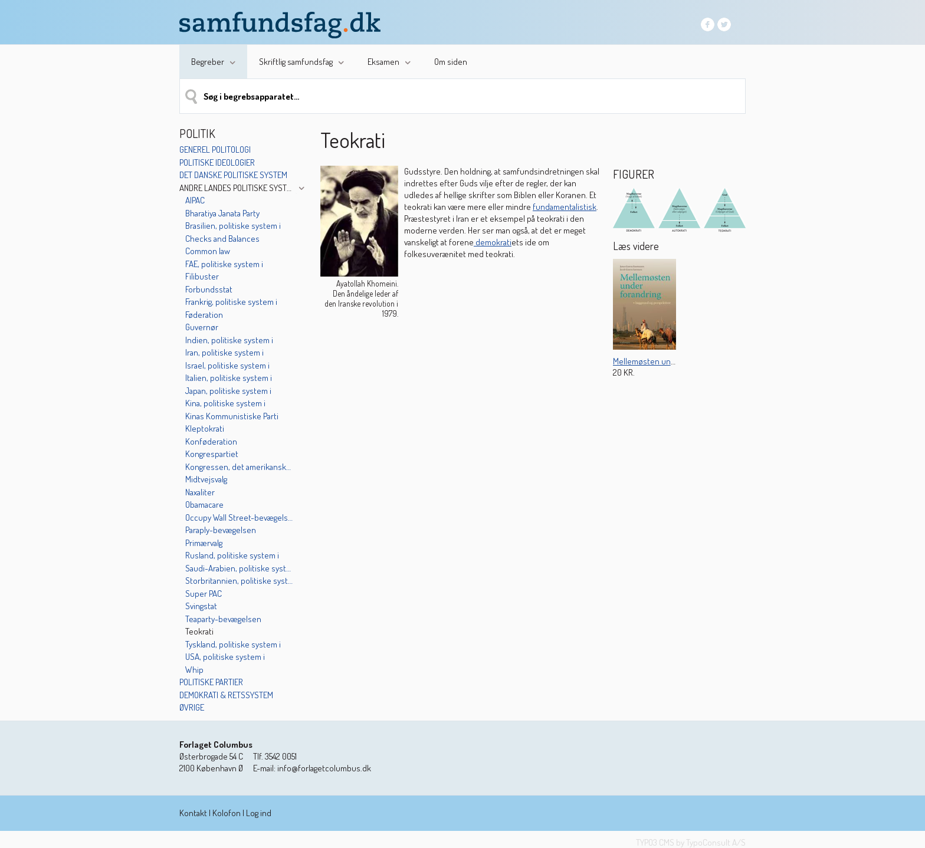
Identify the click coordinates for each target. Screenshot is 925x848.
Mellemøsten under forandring (667, 361)
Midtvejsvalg (206, 479)
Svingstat (201, 606)
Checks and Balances (222, 238)
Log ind (258, 813)
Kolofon (226, 813)
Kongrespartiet (211, 453)
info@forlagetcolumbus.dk (324, 768)
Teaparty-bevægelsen (223, 619)
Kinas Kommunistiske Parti (231, 416)
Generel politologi (215, 149)
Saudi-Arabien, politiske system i (240, 568)
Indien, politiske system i (229, 340)
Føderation (204, 314)
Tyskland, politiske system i (233, 644)
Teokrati (199, 631)
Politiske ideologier (217, 162)
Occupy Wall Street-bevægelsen (240, 517)
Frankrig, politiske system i (231, 301)
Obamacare (204, 504)
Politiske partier (211, 682)
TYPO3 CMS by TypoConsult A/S (691, 842)
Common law (207, 251)
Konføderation (211, 441)
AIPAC (195, 200)
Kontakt (193, 813)
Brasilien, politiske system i (233, 225)
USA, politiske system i (225, 656)
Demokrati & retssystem (226, 695)
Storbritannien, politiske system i (240, 580)
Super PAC (203, 593)
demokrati (492, 242)
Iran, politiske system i (224, 352)
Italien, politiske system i (228, 377)
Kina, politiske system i (225, 403)
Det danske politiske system (233, 174)
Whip (194, 669)
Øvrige (191, 707)
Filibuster (202, 276)
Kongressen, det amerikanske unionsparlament (240, 466)
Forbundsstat (208, 289)
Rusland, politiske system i (232, 555)
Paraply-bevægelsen (220, 529)
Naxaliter (200, 492)
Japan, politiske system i (228, 390)
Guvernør (201, 327)
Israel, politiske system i (227, 365)
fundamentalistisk (564, 206)
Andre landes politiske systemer (236, 187)
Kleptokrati (204, 428)
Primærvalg (203, 542)
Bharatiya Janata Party (222, 213)
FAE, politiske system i (224, 263)
